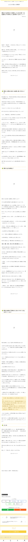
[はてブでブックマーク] (22, 501)
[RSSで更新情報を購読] (20, 510)
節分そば (3, 496)
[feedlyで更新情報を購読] (8, 510)
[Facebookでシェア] (14, 501)
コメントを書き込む (14, 531)
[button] (18, 504)
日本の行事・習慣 (5, 494)
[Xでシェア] (6, 501)
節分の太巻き (8, 496)
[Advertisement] (14, 82)
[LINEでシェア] (10, 504)
